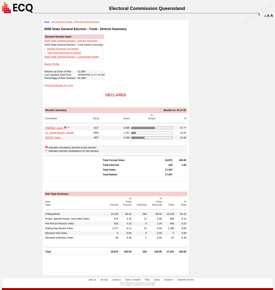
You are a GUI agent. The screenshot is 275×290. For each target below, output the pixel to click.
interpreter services (186, 280)
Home (47, 21)
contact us (116, 280)
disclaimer (169, 280)
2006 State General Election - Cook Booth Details (71, 56)
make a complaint (132, 280)
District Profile (52, 64)
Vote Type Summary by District (64, 52)
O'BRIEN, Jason (54, 128)
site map (104, 280)
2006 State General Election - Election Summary (71, 40)
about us (92, 280)
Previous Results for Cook (58, 85)
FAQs (147, 280)
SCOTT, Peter (53, 137)
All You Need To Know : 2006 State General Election (76, 21)
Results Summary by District (63, 48)
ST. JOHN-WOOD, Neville (59, 132)
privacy (157, 280)
